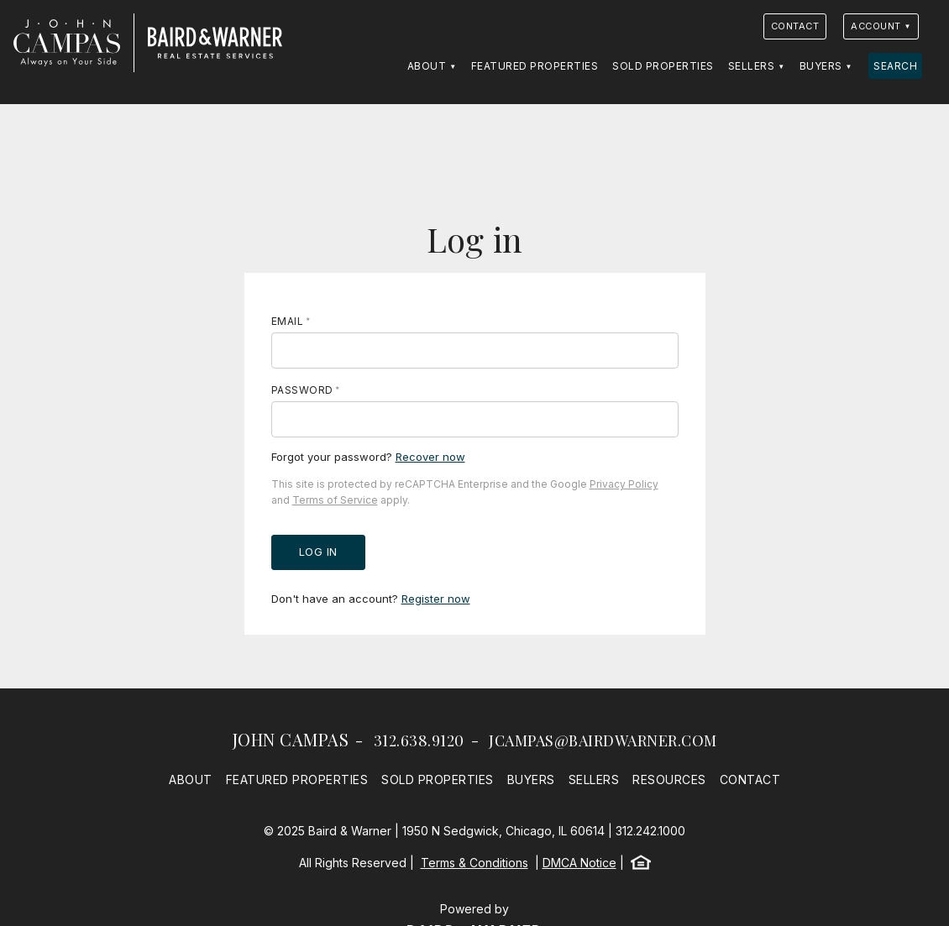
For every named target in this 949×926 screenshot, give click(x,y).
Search (895, 66)
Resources (669, 779)
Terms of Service (335, 500)
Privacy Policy (624, 484)
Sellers (751, 66)
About (427, 66)
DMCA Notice (579, 862)
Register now (435, 598)
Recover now (430, 456)
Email (287, 321)
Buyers (821, 66)
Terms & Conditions (474, 862)
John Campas (291, 739)
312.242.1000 (650, 831)
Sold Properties (663, 66)
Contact (795, 26)
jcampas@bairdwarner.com (603, 740)
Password (302, 390)
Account (876, 26)
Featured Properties (535, 66)
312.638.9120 (419, 740)
